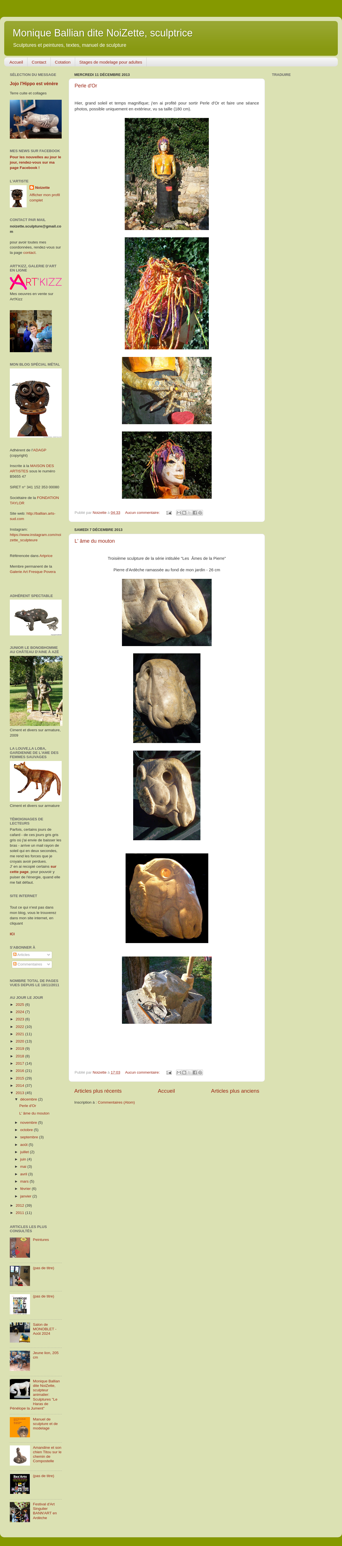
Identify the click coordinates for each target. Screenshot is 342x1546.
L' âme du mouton (95, 541)
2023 (20, 1019)
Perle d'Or (86, 86)
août (24, 1145)
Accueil (16, 62)
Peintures (41, 1240)
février (26, 1189)
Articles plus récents (98, 1091)
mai (23, 1166)
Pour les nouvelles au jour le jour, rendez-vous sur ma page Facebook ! (35, 162)
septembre (29, 1137)
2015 (20, 1078)
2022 (20, 1027)
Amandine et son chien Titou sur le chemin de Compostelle (47, 1454)
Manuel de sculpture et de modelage (45, 1423)
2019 (20, 1048)
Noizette (42, 187)
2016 (20, 1071)
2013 (20, 1093)
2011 (20, 1213)
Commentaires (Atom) (116, 1102)
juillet (25, 1152)
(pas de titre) (43, 1268)
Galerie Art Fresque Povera (33, 572)
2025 (20, 1004)
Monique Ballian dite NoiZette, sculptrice (103, 33)
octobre (27, 1130)
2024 (20, 1012)
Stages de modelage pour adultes (110, 62)
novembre (29, 1122)
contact (29, 252)
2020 (20, 1041)
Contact (39, 62)
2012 (20, 1205)
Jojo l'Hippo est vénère (34, 83)
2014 (20, 1085)
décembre (29, 1099)
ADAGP (39, 450)
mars (25, 1181)
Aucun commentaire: (143, 512)
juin (23, 1159)
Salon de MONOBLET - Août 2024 (44, 1329)
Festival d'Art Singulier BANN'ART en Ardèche (45, 1511)
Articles (21, 955)
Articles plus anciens (235, 1091)
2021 (20, 1034)
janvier (26, 1196)
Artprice (46, 556)
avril (24, 1174)
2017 (20, 1063)
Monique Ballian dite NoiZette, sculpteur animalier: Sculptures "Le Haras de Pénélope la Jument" (35, 1394)
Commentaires (27, 964)
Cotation (63, 62)
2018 (20, 1056)
